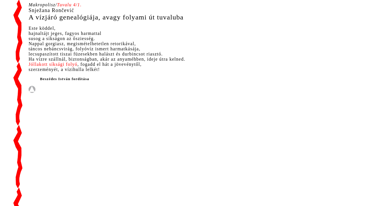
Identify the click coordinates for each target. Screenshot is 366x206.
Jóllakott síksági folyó (53, 64)
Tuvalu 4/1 (68, 4)
